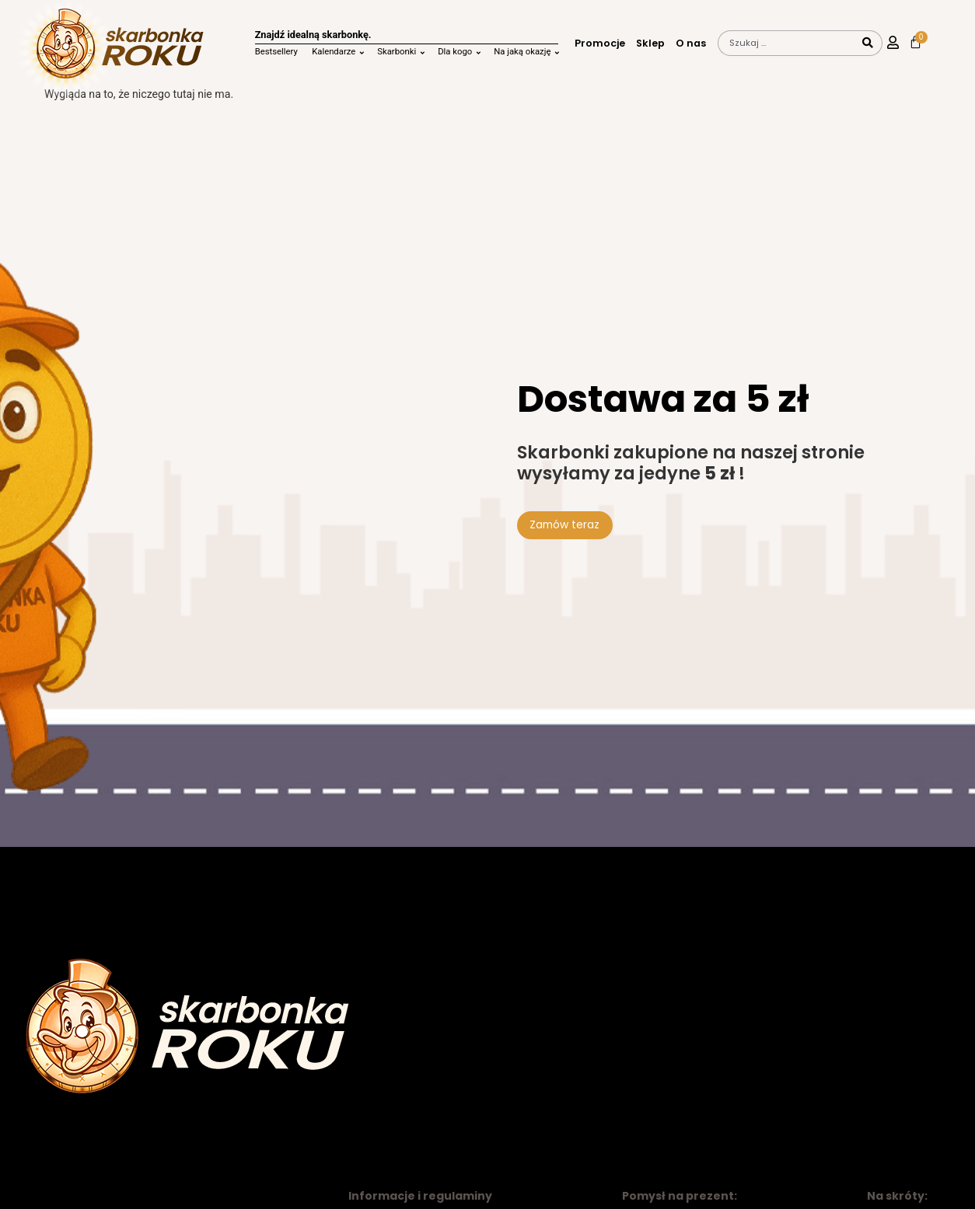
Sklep (650, 43)
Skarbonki (396, 52)
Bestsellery (276, 52)
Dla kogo (455, 52)
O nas (691, 43)
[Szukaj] (868, 42)
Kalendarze (333, 52)
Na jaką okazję (522, 52)
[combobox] (787, 42)
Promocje (600, 43)
